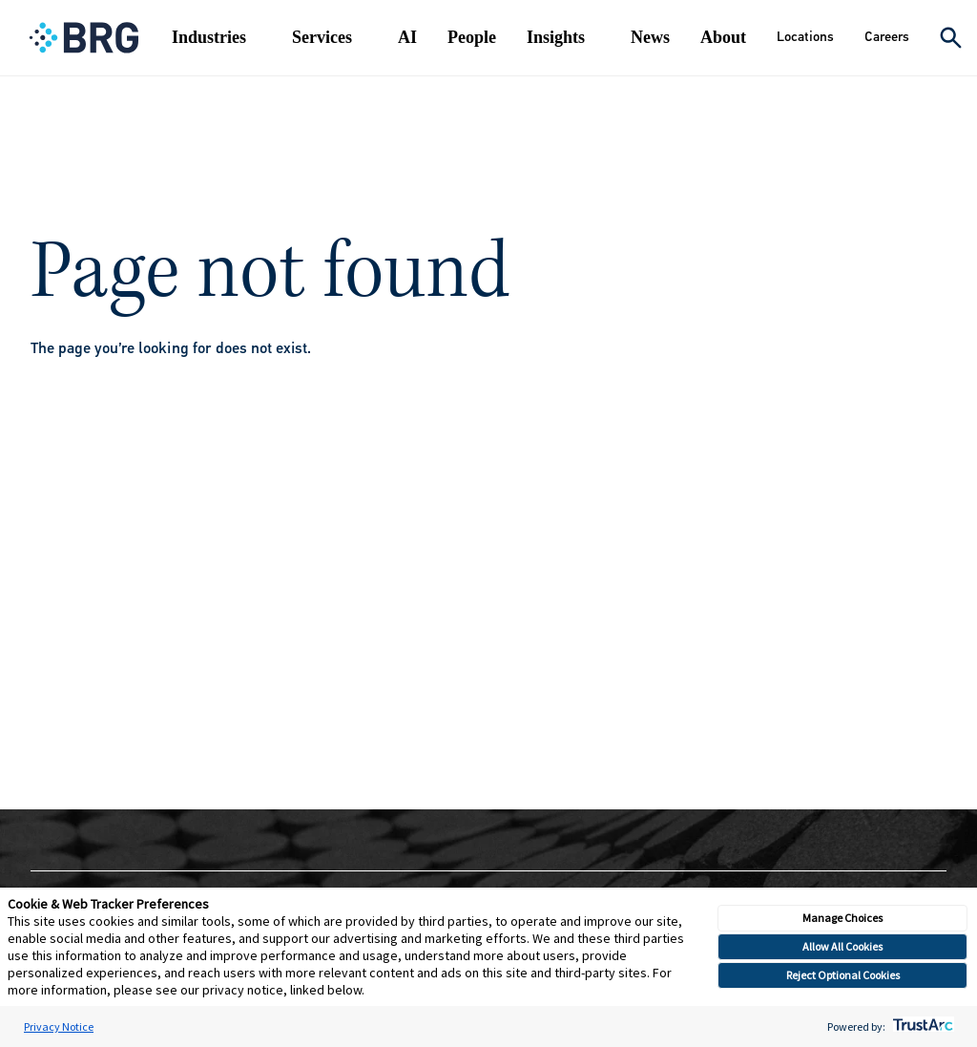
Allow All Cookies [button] (842, 946)
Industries (209, 37)
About (723, 37)
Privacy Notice (59, 1026)
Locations (805, 37)
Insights (556, 37)
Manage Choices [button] (842, 918)
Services (322, 37)
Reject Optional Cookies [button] (843, 975)
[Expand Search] (951, 37)
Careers (886, 37)
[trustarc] (921, 1026)
